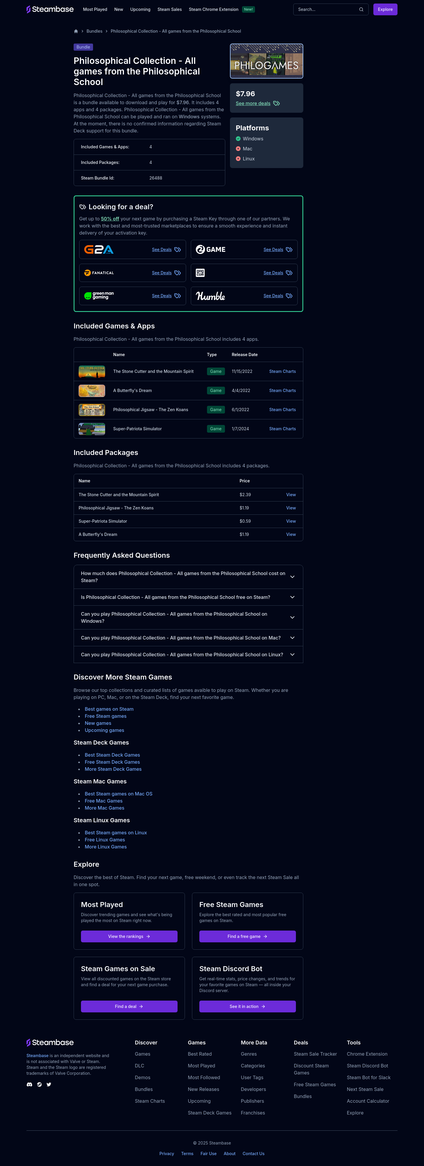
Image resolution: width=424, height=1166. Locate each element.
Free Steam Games (315, 1084)
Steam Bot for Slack (369, 1077)
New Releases (203, 1089)
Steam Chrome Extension (213, 9)
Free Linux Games (105, 840)
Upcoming (140, 9)
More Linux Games (106, 847)
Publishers (252, 1101)
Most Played (95, 9)
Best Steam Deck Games (112, 755)
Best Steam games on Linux (116, 833)
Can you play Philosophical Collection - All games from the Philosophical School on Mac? (188, 637)
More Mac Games (104, 808)
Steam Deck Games (209, 1113)
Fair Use (209, 1153)
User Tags (252, 1077)
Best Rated (200, 1054)
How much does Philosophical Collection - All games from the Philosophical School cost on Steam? (188, 576)
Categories (253, 1066)
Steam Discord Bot (367, 1066)
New (118, 9)
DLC (139, 1066)
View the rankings (129, 936)
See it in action (248, 1006)
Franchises (253, 1113)
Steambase (37, 1055)
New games (98, 723)
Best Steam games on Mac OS (119, 794)
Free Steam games (106, 716)
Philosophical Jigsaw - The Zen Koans (150, 409)
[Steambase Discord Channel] (29, 1084)
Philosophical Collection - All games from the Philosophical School (176, 31)
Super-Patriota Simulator (137, 428)
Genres (249, 1054)
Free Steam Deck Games (112, 762)
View (291, 494)
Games (142, 1054)
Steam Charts (282, 371)
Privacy (166, 1153)
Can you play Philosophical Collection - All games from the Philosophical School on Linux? (188, 654)
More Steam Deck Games (113, 769)
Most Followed (204, 1077)
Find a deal (129, 1006)
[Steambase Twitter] (49, 1084)
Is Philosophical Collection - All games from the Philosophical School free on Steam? (188, 597)
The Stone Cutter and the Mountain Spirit (153, 371)
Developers (253, 1089)
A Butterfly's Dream (132, 390)
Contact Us (253, 1153)
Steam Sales (170, 9)
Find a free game (248, 936)
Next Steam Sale (365, 1089)
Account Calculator (368, 1101)
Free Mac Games (103, 801)
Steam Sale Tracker (315, 1054)
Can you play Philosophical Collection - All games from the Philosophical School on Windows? (188, 617)
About (230, 1153)
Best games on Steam (109, 709)
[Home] (76, 31)
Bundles (94, 31)
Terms (187, 1153)
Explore (385, 9)
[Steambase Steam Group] (39, 1084)
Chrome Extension (367, 1054)
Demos (142, 1077)
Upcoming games (104, 730)
